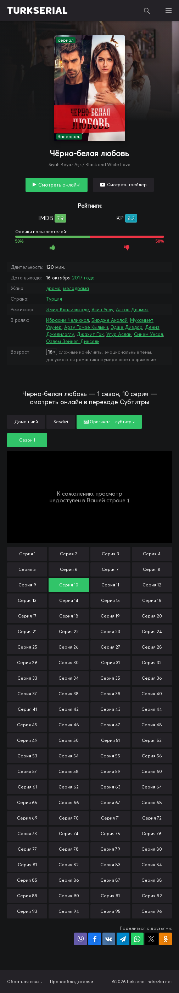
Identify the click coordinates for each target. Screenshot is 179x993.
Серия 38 (68, 693)
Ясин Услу (102, 309)
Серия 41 (27, 709)
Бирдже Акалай (109, 320)
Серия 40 (151, 693)
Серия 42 (68, 709)
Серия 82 (68, 864)
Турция (54, 299)
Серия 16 (151, 600)
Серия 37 (27, 693)
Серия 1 (27, 553)
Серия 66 (68, 802)
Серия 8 (152, 569)
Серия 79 (110, 849)
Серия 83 (110, 864)
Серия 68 (151, 802)
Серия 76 (152, 833)
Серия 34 (68, 678)
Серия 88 (151, 880)
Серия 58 (68, 771)
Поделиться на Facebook (94, 939)
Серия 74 (68, 833)
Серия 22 (69, 631)
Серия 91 (110, 895)
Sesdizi (61, 421)
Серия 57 (27, 771)
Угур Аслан (119, 334)
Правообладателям (71, 981)
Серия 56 (152, 755)
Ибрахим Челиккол (67, 320)
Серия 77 (27, 849)
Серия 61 (27, 787)
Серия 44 (151, 709)
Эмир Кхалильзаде (67, 309)
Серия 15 (110, 600)
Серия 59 (110, 771)
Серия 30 (68, 662)
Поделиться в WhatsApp (137, 939)
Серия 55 (110, 755)
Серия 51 (110, 740)
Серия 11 (110, 584)
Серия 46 (68, 724)
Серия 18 (68, 616)
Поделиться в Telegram (123, 939)
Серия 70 (69, 818)
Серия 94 (68, 911)
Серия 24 (152, 631)
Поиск (147, 10)
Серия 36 (152, 678)
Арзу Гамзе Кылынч (86, 327)
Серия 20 (152, 616)
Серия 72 (152, 818)
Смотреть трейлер (127, 184)
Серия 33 (27, 678)
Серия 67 (110, 802)
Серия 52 (152, 740)
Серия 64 (151, 787)
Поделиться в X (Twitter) (151, 939)
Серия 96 (151, 911)
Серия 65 (27, 802)
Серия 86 (68, 880)
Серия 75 (110, 833)
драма (53, 288)
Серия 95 (110, 911)
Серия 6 (69, 569)
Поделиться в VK (108, 939)
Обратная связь (24, 981)
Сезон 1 (27, 440)
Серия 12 (151, 584)
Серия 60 (151, 771)
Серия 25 (27, 647)
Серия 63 (110, 787)
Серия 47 (110, 724)
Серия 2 (68, 553)
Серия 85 (27, 880)
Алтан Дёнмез (132, 309)
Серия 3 (110, 553)
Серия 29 (27, 662)
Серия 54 (68, 755)
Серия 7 (110, 569)
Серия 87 (110, 880)
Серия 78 (69, 849)
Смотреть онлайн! (59, 185)
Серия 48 (151, 724)
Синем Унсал (148, 334)
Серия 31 (110, 662)
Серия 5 (27, 569)
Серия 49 (27, 740)
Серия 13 (27, 600)
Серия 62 (68, 787)
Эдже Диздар (126, 327)
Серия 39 (110, 693)
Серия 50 (68, 740)
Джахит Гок (90, 334)
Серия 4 (152, 553)
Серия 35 (110, 678)
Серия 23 (110, 631)
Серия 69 (27, 818)
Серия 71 (110, 818)
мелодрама (76, 288)
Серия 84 (151, 864)
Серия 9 (27, 584)
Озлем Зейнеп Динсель (72, 341)
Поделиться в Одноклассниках (165, 939)
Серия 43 (110, 709)
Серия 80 (151, 849)
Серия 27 (110, 647)
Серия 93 (27, 911)
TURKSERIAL (37, 10)
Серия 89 (27, 895)
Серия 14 (68, 600)
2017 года (83, 277)
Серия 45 (27, 724)
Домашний (26, 421)
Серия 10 (68, 584)
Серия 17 (27, 616)
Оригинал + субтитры (109, 421)
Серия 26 (68, 647)
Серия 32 (152, 662)
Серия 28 (152, 647)
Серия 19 (110, 616)
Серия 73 (27, 833)
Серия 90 (68, 895)
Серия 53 (27, 755)
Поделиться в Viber (80, 939)
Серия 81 (27, 864)
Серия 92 (152, 895)
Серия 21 (27, 631)
